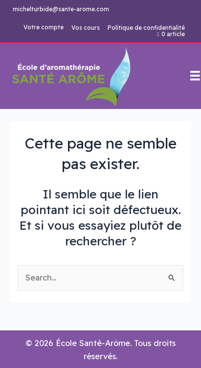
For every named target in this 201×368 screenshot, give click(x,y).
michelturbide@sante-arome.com (61, 9)
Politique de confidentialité (146, 28)
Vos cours (85, 28)
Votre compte (43, 27)
